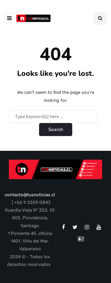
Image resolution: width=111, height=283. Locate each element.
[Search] (53, 116)
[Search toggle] (100, 18)
